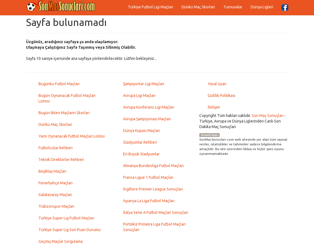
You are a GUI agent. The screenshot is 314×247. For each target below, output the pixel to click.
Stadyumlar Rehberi (140, 142)
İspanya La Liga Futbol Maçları (148, 201)
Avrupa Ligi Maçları (139, 95)
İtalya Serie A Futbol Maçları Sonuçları (155, 212)
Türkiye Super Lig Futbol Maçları (66, 218)
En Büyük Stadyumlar (141, 154)
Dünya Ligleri (262, 7)
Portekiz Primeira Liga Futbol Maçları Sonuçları (154, 227)
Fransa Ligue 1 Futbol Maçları (148, 177)
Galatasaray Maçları (55, 194)
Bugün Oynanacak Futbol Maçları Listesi (67, 98)
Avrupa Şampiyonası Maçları (147, 119)
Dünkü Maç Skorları (198, 7)
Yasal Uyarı (217, 84)
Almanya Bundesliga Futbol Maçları (153, 165)
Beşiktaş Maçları (52, 171)
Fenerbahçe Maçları (56, 183)
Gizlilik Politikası (221, 95)
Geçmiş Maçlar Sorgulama (61, 241)
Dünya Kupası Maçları (141, 130)
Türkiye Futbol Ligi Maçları (150, 7)
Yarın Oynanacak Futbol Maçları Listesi (72, 136)
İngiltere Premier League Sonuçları (153, 189)
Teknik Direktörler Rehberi (61, 159)
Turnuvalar (232, 7)
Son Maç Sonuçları (268, 115)
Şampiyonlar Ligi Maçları (143, 84)
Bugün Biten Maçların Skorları (64, 113)
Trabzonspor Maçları (56, 206)
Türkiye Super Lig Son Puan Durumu (69, 230)
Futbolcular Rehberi (56, 148)
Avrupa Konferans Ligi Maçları (148, 107)
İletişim (214, 107)
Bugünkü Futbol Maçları (59, 84)
